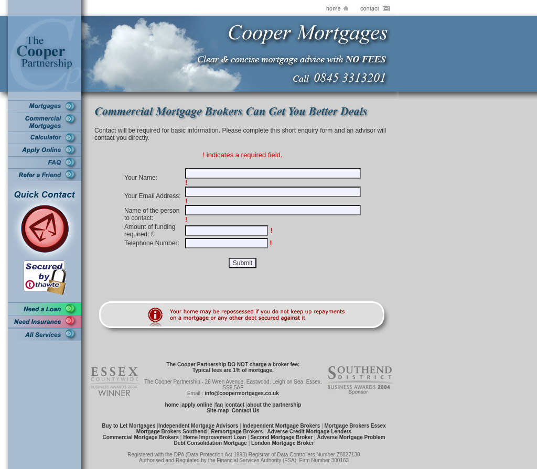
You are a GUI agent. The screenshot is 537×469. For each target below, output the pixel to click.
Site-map (218, 410)
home (172, 405)
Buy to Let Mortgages (128, 426)
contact (235, 405)
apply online (196, 405)
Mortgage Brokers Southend (171, 431)
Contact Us (246, 410)
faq (219, 405)
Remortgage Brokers (237, 431)
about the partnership (275, 405)
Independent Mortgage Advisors (198, 426)
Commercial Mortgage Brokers (140, 437)
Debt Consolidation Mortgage (210, 443)
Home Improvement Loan (214, 437)
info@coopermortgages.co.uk (241, 393)
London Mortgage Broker (282, 443)
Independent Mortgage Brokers (281, 426)
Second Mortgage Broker (281, 437)
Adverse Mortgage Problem (351, 437)
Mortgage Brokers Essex (354, 426)
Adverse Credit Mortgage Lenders (309, 431)
